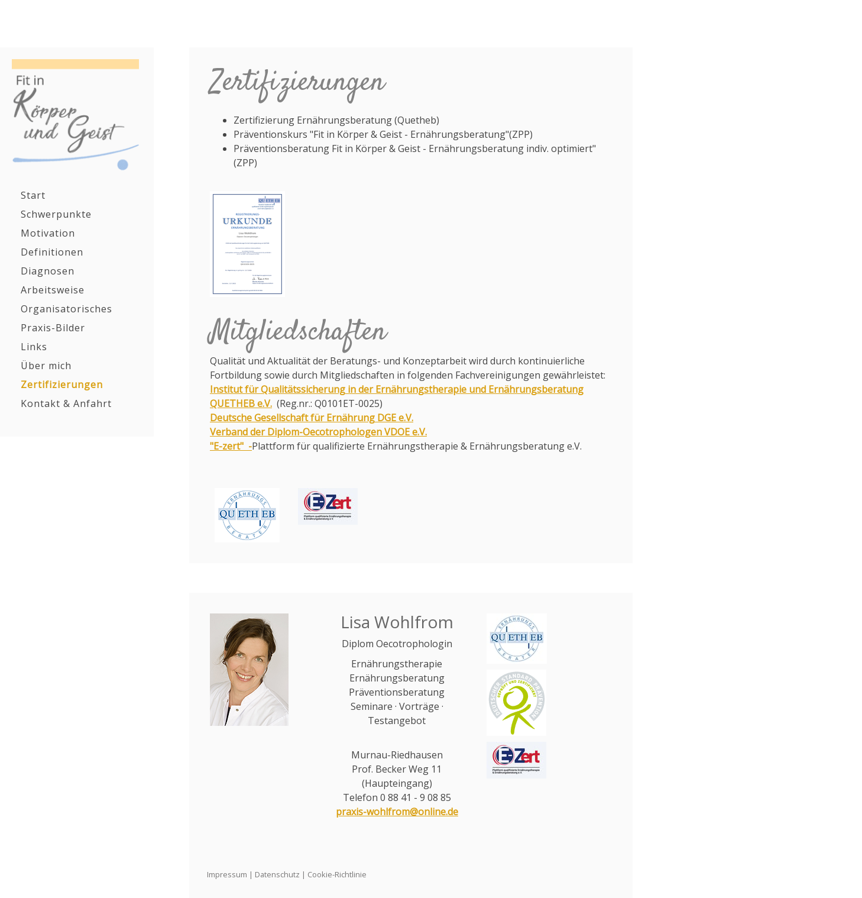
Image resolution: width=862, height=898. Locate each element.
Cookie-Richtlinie (337, 874)
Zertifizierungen (62, 384)
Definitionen (52, 252)
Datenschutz (277, 874)
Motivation (48, 233)
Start (33, 195)
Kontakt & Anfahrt (66, 403)
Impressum (227, 874)
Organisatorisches (66, 308)
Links (34, 346)
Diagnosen (47, 270)
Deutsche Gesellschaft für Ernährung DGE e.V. (311, 417)
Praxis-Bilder (53, 327)
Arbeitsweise (53, 289)
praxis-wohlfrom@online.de (397, 811)
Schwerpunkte (56, 214)
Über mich (46, 365)
